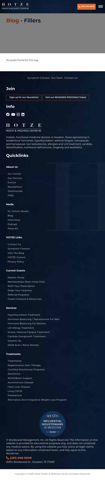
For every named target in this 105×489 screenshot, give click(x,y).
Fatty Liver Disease (19, 397)
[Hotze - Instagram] (18, 124)
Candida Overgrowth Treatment (27, 346)
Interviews (14, 230)
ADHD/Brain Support (20, 388)
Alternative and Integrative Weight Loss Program (37, 410)
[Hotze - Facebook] (8, 124)
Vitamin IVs (14, 351)
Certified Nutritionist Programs (26, 380)
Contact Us (71, 78)
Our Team (57, 78)
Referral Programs (18, 305)
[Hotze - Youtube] (13, 124)
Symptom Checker (38, 78)
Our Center (14, 184)
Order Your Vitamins (20, 300)
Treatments (15, 371)
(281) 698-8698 (86, 7)
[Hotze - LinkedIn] (23, 124)
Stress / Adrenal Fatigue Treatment (29, 342)
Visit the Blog (16, 263)
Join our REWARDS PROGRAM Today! (32, 107)
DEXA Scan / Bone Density (23, 355)
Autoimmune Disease (20, 393)
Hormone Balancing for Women (27, 334)
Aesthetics (14, 384)
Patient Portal (16, 287)
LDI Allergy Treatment (21, 338)
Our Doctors (15, 188)
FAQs (11, 205)
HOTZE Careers (17, 267)
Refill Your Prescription (21, 296)
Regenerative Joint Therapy (24, 375)
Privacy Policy (16, 272)
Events (12, 192)
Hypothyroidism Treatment (24, 325)
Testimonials (15, 201)
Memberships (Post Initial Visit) (26, 292)
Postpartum (15, 405)
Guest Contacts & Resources (25, 309)
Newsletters (15, 197)
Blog (12, 20)
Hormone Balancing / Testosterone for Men (34, 329)
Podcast (12, 234)
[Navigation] (100, 6)
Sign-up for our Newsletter (26, 98)
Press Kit (13, 239)
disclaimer (12, 463)
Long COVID (15, 401)
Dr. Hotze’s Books (18, 221)
